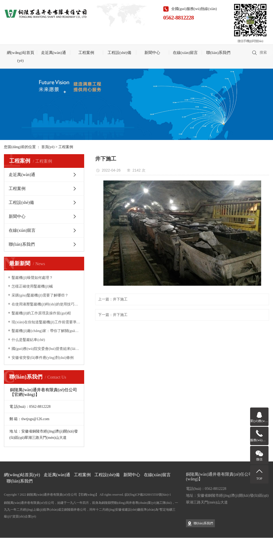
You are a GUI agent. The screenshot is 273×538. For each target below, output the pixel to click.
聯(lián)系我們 (218, 53)
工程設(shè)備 (119, 53)
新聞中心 (152, 53)
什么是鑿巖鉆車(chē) (28, 340)
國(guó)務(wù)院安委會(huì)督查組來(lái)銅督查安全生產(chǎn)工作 (46, 349)
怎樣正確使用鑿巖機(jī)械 (32, 286)
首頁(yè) (48, 147)
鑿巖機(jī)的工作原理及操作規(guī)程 (41, 313)
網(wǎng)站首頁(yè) (20, 57)
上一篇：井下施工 (113, 299)
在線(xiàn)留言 (185, 53)
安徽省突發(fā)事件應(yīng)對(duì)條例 (43, 358)
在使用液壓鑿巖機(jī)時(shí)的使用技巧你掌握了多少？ (46, 304)
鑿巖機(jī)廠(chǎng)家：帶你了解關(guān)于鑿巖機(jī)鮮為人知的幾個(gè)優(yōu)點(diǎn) (46, 331)
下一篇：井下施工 (113, 315)
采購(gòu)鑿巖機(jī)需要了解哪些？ (40, 295)
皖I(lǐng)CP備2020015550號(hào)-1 (148, 494)
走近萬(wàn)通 (53, 53)
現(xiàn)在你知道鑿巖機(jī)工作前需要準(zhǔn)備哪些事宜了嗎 (46, 322)
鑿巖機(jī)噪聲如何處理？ (32, 278)
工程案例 (86, 53)
